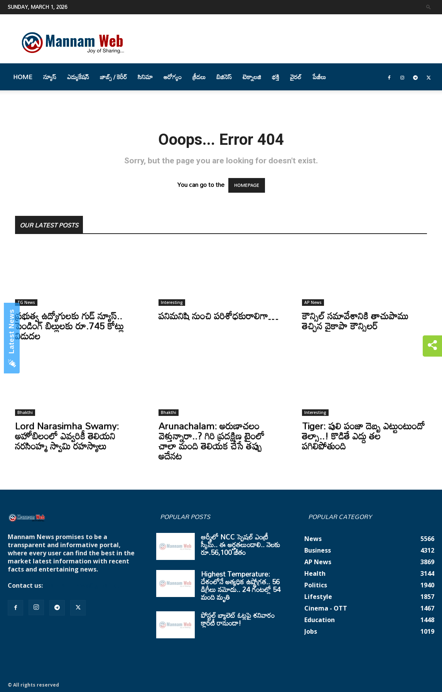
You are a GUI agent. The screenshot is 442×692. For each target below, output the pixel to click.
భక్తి (275, 77)
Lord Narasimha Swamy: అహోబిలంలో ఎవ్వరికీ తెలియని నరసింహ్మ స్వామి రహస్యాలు (67, 436)
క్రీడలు (199, 77)
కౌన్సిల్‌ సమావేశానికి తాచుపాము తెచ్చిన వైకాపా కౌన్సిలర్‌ (355, 321)
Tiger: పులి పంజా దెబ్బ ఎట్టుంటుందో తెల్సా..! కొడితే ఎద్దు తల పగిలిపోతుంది (363, 436)
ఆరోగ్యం (173, 77)
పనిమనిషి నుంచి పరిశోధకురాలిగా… (218, 316)
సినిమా (145, 77)
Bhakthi (25, 412)
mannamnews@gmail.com (85, 585)
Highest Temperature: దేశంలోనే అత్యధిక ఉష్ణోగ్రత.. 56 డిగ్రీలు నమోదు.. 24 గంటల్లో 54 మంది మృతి (240, 585)
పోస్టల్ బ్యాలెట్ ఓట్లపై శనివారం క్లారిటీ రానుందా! (238, 619)
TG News (26, 302)
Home (22, 77)
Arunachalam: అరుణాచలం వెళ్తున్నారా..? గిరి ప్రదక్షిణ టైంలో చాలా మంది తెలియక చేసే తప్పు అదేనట (212, 441)
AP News (313, 302)
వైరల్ (296, 77)
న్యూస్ (49, 77)
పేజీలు (319, 77)
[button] (428, 7)
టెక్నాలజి (252, 77)
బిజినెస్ (224, 77)
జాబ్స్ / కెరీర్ (113, 77)
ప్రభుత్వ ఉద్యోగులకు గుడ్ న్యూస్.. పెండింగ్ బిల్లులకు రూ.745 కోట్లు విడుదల (69, 326)
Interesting (172, 302)
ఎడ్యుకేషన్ (78, 77)
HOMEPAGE (246, 185)
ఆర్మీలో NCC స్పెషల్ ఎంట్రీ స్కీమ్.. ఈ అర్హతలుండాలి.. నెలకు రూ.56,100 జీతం (240, 544)
